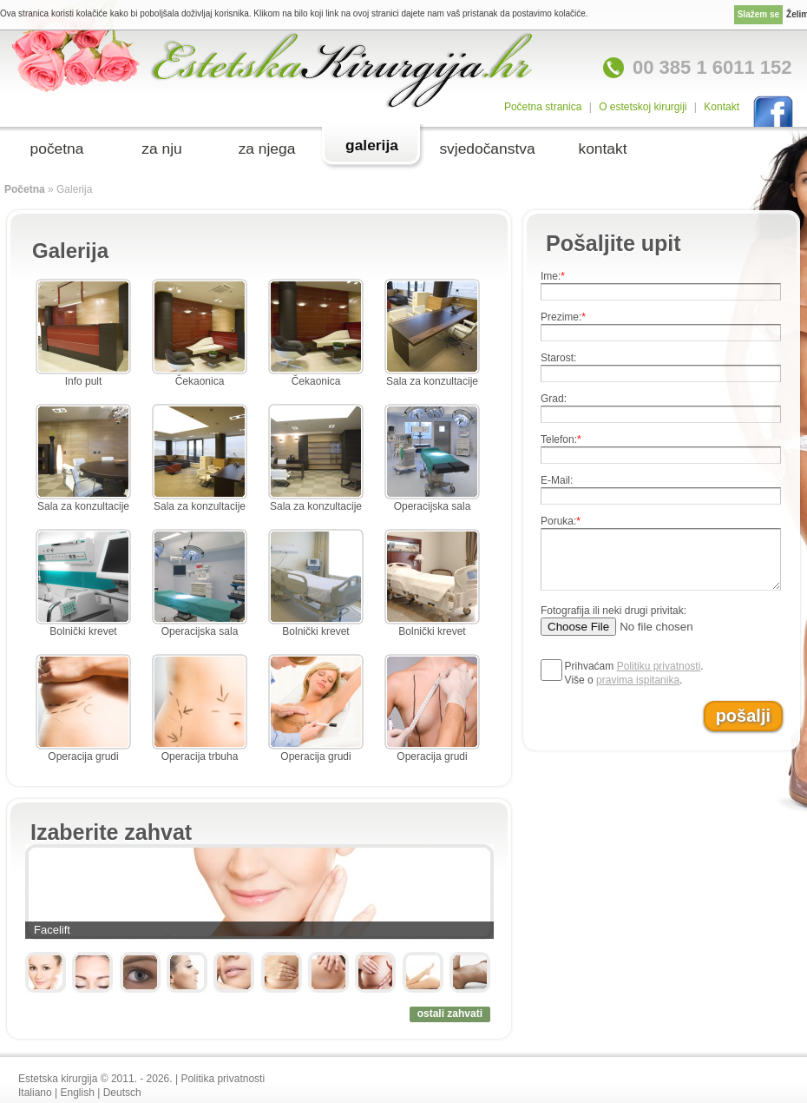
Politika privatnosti (222, 1079)
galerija (371, 145)
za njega (267, 148)
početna (57, 148)
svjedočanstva (487, 148)
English (78, 1092)
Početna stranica (542, 107)
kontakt (602, 148)
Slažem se (758, 14)
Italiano (35, 1092)
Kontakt (721, 107)
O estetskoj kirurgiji (642, 107)
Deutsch (122, 1092)
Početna (24, 189)
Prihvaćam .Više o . (634, 673)
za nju (161, 148)
